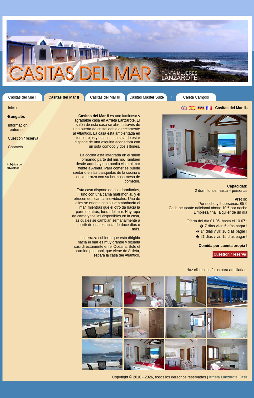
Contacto (15, 147)
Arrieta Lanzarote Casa (228, 377)
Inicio (12, 108)
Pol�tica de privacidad (14, 166)
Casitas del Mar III (105, 97)
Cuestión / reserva (229, 254)
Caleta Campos (196, 97)
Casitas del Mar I (22, 97)
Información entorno (17, 127)
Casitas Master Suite (146, 97)
